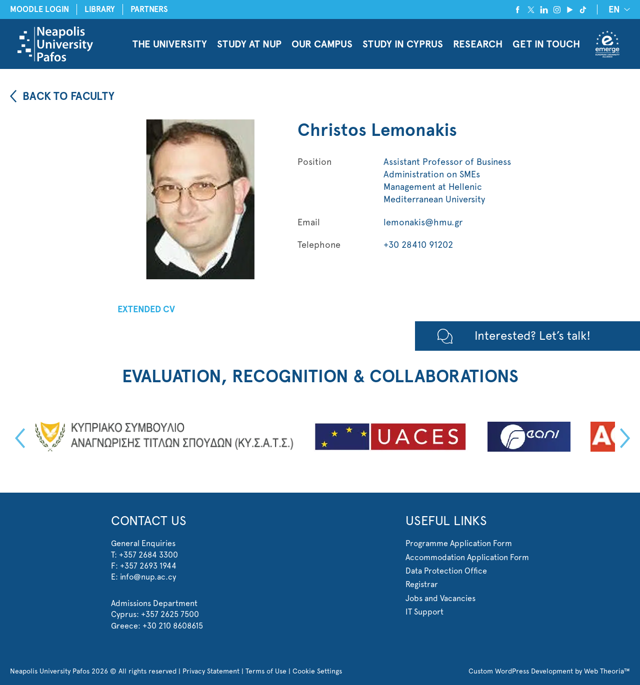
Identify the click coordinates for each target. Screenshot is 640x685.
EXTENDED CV (146, 309)
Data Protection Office (446, 571)
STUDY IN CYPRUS (402, 44)
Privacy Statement (211, 671)
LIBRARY (99, 9)
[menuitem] (617, 9)
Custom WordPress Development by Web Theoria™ (549, 671)
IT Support (425, 612)
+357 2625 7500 (170, 614)
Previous (17, 438)
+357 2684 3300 (148, 555)
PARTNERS (149, 9)
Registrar (422, 584)
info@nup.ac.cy (148, 577)
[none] (617, 9)
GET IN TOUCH (546, 44)
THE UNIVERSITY (169, 44)
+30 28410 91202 (418, 244)
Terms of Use (266, 671)
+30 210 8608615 (172, 626)
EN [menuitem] (614, 9)
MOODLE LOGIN (39, 9)
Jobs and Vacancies (441, 598)
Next (623, 438)
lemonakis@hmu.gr (423, 222)
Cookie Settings (317, 671)
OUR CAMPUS (322, 44)
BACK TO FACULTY (68, 96)
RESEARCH (477, 44)
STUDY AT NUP (249, 44)
